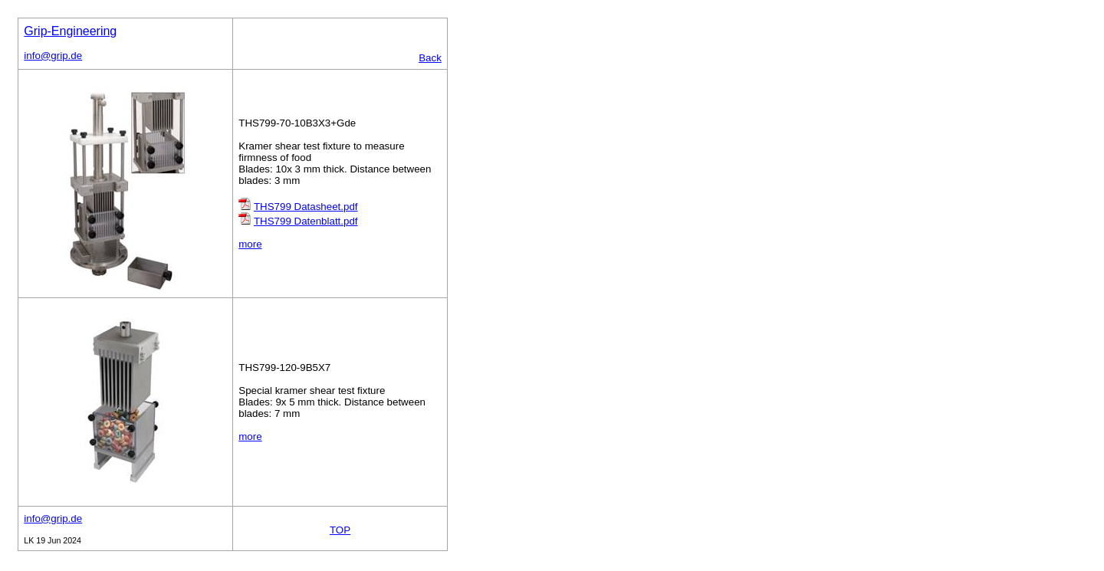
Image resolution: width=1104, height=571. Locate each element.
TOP (340, 530)
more (249, 244)
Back (430, 58)
